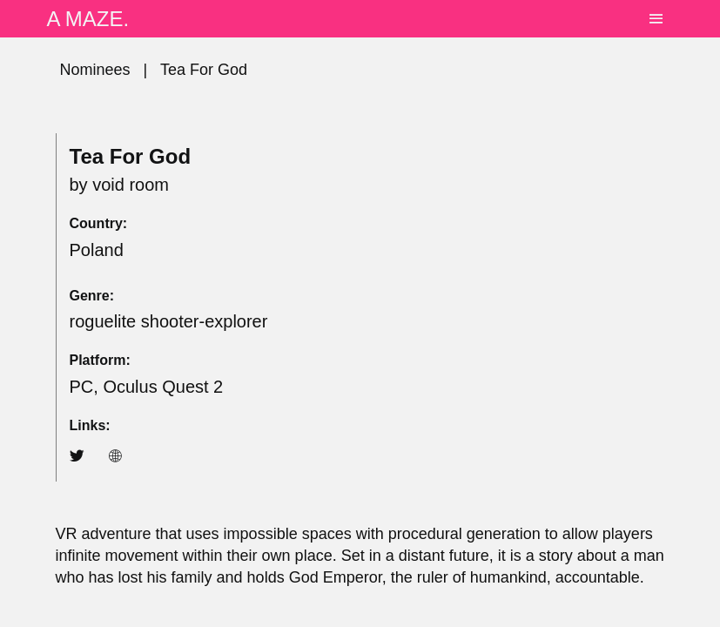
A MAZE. (88, 18)
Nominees (95, 69)
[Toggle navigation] (656, 19)
